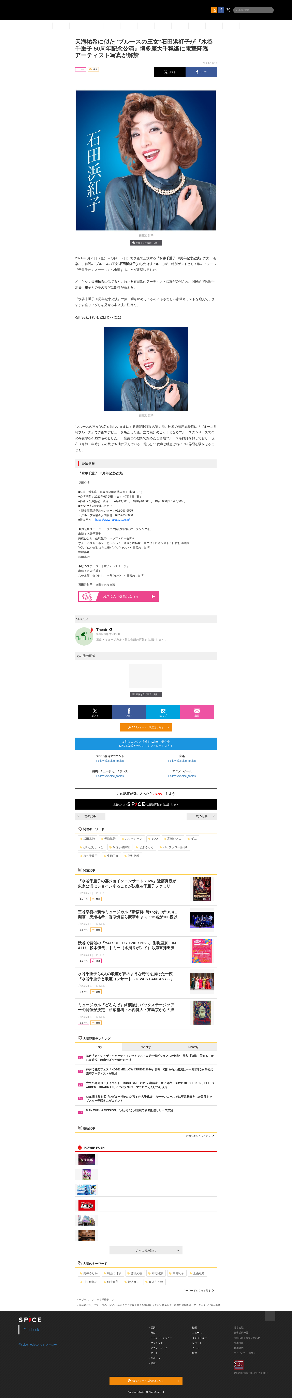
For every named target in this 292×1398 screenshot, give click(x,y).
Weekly (146, 1047)
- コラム (195, 1348)
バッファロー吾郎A (174, 847)
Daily (99, 1047)
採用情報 (239, 1343)
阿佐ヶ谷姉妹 (119, 847)
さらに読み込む (157, 1250)
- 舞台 (152, 1332)
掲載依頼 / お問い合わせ (247, 1337)
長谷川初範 (154, 1281)
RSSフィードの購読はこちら (148, 727)
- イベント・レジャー (161, 1337)
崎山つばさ (112, 1273)
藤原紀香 (134, 1273)
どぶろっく (145, 847)
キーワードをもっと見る (199, 1290)
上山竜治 (197, 1273)
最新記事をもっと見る (200, 1135)
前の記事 (86, 816)
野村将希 (132, 855)
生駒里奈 (111, 855)
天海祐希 (108, 838)
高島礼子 (176, 1273)
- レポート (196, 1343)
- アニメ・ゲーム (158, 1348)
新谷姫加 (132, 1281)
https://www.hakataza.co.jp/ (112, 519)
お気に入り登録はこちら (129, 596)
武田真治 (87, 838)
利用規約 (239, 1348)
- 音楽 (152, 1327)
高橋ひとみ (172, 838)
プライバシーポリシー (246, 1353)
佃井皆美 (111, 1281)
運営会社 (239, 1327)
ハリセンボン (132, 838)
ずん (192, 838)
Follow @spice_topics (110, 760)
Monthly (193, 1047)
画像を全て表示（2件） (145, 242)
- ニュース (196, 1332)
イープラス (83, 1299)
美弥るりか (89, 1273)
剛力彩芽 (155, 1273)
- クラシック (156, 1343)
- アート (153, 1353)
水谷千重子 (89, 855)
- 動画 (194, 1327)
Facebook (31, 1330)
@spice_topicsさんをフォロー (37, 1344)
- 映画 (152, 1363)
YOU (153, 838)
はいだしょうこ (91, 847)
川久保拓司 (89, 1281)
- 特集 (194, 1353)
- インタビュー (199, 1337)
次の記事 (205, 816)
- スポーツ (154, 1358)
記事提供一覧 (241, 1332)
